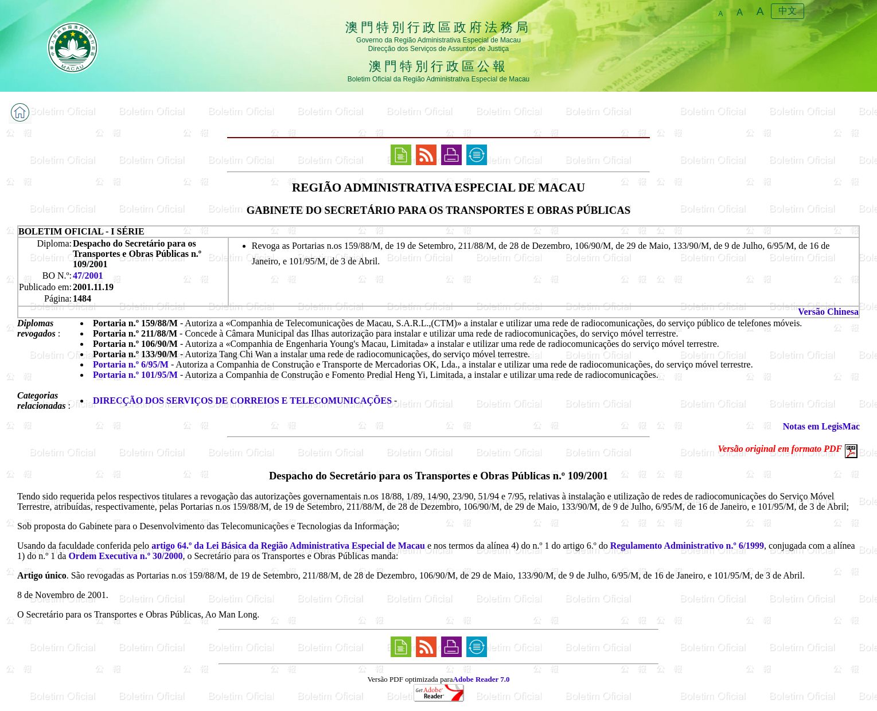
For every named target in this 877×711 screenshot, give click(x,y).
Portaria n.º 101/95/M (135, 375)
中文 (787, 10)
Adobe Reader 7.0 (481, 679)
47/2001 (88, 275)
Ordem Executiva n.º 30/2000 (125, 556)
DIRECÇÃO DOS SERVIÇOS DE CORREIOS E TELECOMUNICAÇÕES (242, 400)
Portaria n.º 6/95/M (131, 364)
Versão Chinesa (828, 312)
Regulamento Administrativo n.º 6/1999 (687, 545)
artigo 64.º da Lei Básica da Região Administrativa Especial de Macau (288, 545)
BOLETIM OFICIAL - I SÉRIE (81, 231)
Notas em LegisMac (821, 426)
